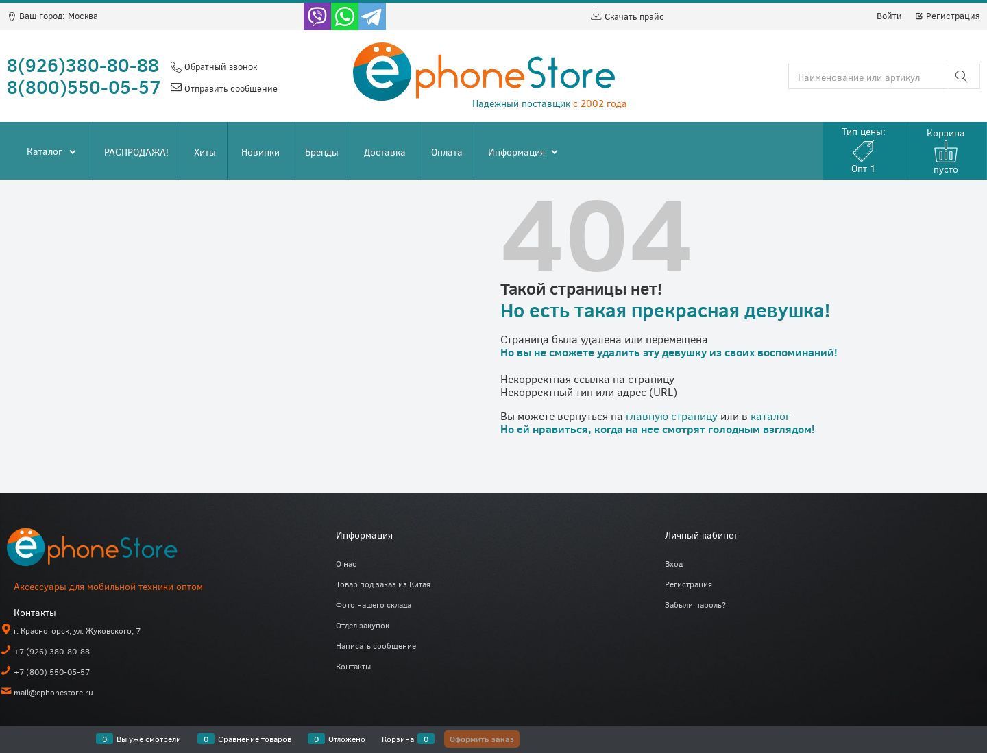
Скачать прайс (627, 16)
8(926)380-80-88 (83, 64)
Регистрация (947, 16)
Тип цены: (864, 150)
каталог (770, 415)
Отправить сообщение (230, 88)
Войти (889, 16)
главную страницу (672, 415)
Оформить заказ (482, 738)
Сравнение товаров (254, 738)
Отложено (346, 738)
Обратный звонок (219, 66)
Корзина (398, 738)
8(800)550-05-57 (84, 86)
